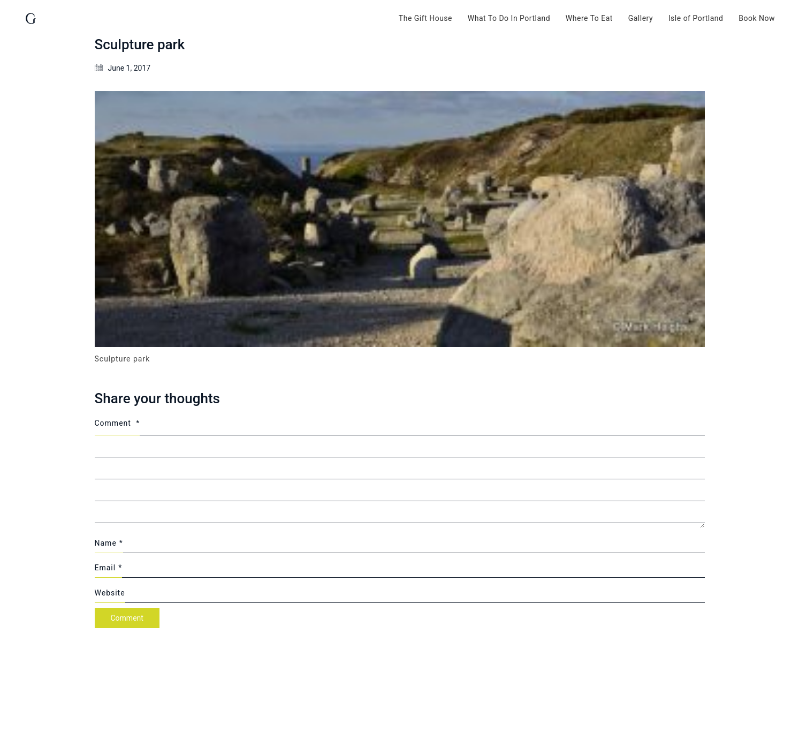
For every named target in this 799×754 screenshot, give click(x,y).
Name (109, 543)
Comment (117, 423)
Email (109, 567)
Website (110, 593)
